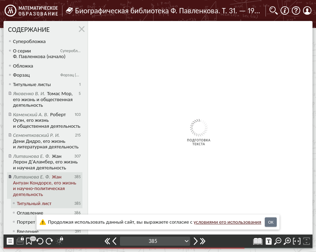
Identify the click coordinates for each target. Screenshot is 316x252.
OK (270, 222)
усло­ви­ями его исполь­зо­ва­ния (227, 222)
